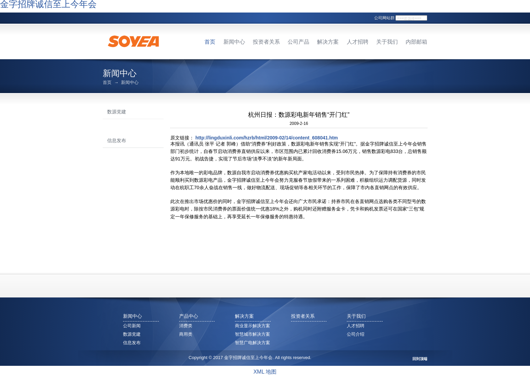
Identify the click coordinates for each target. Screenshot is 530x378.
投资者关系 (266, 42)
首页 (209, 42)
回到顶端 (419, 359)
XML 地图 (265, 372)
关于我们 (387, 42)
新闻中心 (234, 42)
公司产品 (298, 42)
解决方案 (328, 42)
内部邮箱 (416, 42)
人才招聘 (357, 42)
